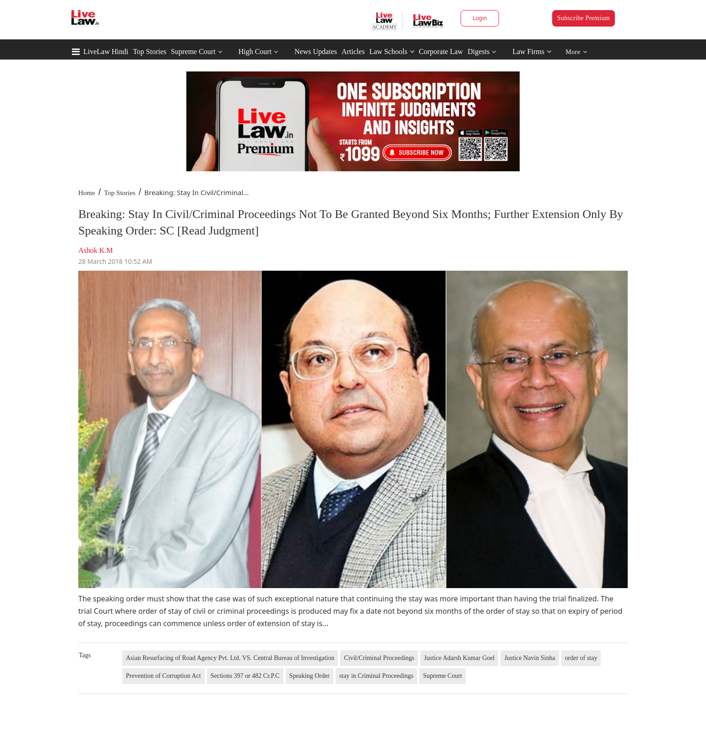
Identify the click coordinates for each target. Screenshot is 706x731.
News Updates (315, 51)
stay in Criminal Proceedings (376, 675)
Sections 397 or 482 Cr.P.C (245, 675)
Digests (478, 51)
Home (86, 192)
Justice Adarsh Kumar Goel (459, 658)
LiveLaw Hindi (105, 51)
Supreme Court (193, 51)
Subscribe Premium (583, 18)
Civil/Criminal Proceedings (379, 658)
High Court (255, 51)
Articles (353, 51)
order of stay (581, 658)
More (576, 52)
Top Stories (149, 51)
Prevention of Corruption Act (163, 675)
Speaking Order (309, 675)
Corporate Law (441, 51)
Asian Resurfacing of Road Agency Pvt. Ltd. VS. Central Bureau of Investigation (230, 658)
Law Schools (391, 51)
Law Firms (531, 51)
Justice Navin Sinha (529, 658)
